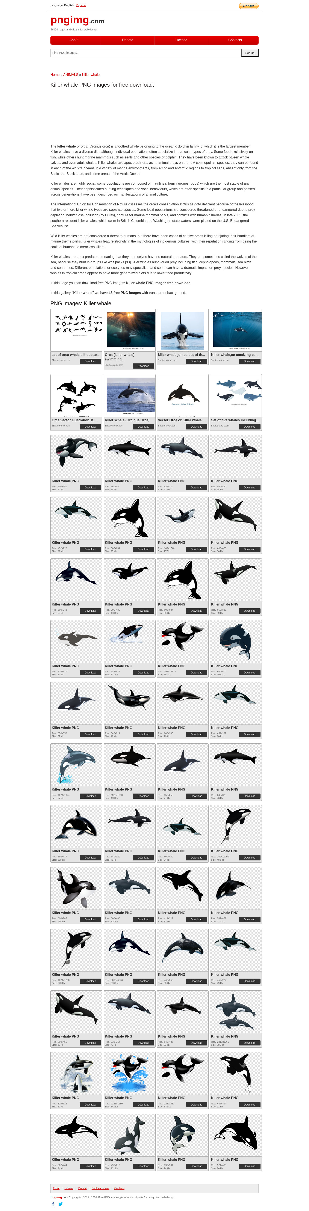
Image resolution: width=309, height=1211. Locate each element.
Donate (127, 40)
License (181, 40)
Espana (81, 5)
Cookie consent (100, 1188)
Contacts (235, 40)
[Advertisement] (84, 117)
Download (90, 361)
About (74, 40)
